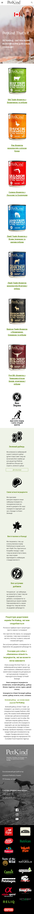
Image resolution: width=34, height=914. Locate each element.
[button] (2, 2)
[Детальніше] (17, 469)
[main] (17, 38)
